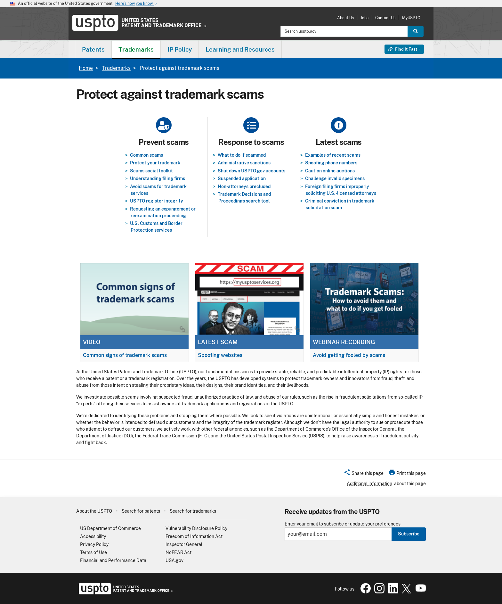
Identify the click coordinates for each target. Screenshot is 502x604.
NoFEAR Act (178, 552)
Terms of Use (93, 552)
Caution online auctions (330, 170)
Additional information (369, 483)
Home (86, 68)
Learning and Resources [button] (240, 49)
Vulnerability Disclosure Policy (196, 528)
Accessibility (93, 536)
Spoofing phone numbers (331, 162)
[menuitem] (93, 49)
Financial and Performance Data (113, 560)
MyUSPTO (411, 17)
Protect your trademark (155, 162)
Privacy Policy (94, 544)
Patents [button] (93, 49)
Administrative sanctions (244, 162)
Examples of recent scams (332, 155)
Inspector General (184, 544)
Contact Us (385, 17)
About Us (345, 17)
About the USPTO (94, 511)
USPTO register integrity (156, 200)
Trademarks (116, 68)
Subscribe (408, 533)
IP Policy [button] (179, 49)
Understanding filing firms (157, 178)
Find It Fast (402, 49)
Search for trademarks (193, 511)
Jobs (364, 17)
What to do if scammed (242, 155)
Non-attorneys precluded (244, 186)
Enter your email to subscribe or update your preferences (343, 524)
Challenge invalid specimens (335, 178)
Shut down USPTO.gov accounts (251, 170)
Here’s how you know (136, 3)
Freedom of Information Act (194, 536)
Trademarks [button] (136, 49)
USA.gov (174, 560)
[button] (364, 474)
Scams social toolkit (151, 170)
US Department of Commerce (110, 528)
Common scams (146, 155)
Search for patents (141, 511)
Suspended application (242, 178)
